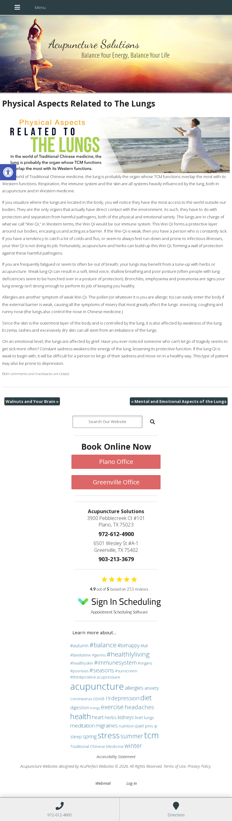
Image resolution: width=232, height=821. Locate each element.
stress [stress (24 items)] (109, 735)
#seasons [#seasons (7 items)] (101, 670)
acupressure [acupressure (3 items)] (108, 677)
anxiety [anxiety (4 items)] (151, 688)
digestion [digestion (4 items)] (79, 707)
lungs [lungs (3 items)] (149, 717)
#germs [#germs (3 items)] (99, 655)
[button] (8, 172)
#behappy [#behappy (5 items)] (128, 645)
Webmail (103, 783)
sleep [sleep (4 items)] (76, 737)
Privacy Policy (199, 766)
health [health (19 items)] (80, 716)
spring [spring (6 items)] (90, 736)
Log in (131, 783)
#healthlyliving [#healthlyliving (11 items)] (128, 654)
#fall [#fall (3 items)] (144, 646)
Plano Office (116, 461)
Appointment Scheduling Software (119, 604)
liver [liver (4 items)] (139, 717)
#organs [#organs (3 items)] (145, 663)
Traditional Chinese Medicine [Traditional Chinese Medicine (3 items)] (97, 746)
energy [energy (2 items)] (95, 708)
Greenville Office (116, 482)
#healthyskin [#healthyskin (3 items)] (81, 663)
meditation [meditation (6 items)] (82, 725)
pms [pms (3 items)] (149, 726)
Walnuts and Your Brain (32, 401)
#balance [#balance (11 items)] (102, 644)
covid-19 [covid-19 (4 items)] (101, 698)
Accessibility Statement (116, 756)
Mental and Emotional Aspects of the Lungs (178, 401)
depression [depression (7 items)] (125, 698)
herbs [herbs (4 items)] (111, 717)
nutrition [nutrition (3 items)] (126, 726)
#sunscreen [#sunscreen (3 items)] (126, 671)
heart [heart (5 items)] (98, 717)
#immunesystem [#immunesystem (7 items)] (115, 662)
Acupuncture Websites (39, 766)
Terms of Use (174, 766)
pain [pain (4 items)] (139, 726)
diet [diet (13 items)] (146, 697)
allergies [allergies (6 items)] (134, 687)
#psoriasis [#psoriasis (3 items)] (79, 671)
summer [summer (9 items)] (132, 736)
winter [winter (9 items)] (133, 745)
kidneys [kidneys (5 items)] (126, 717)
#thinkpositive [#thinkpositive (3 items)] (83, 677)
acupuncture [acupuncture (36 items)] (97, 686)
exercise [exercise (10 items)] (112, 706)
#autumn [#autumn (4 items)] (79, 646)
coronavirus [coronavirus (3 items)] (81, 698)
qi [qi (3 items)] (155, 726)
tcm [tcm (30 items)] (151, 735)
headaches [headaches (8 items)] (139, 707)
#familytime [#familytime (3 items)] (80, 655)
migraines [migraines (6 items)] (107, 725)
